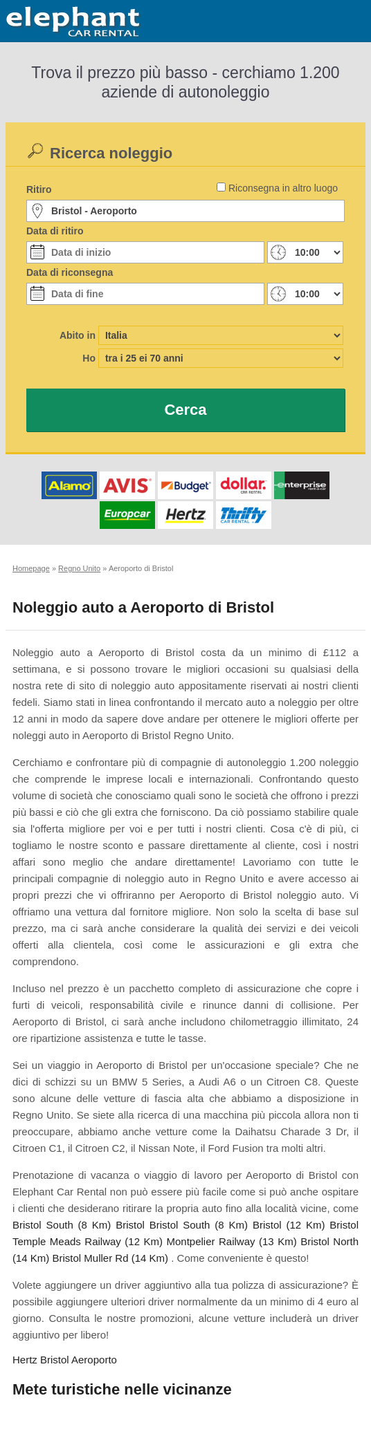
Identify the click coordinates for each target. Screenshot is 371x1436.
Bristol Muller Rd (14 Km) (111, 1258)
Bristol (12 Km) (289, 1225)
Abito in (78, 335)
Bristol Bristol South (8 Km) (182, 1225)
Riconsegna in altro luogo (283, 188)
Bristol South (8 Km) (61, 1225)
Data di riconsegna (69, 272)
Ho (89, 358)
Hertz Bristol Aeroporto (64, 1359)
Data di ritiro (54, 230)
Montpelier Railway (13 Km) (231, 1241)
